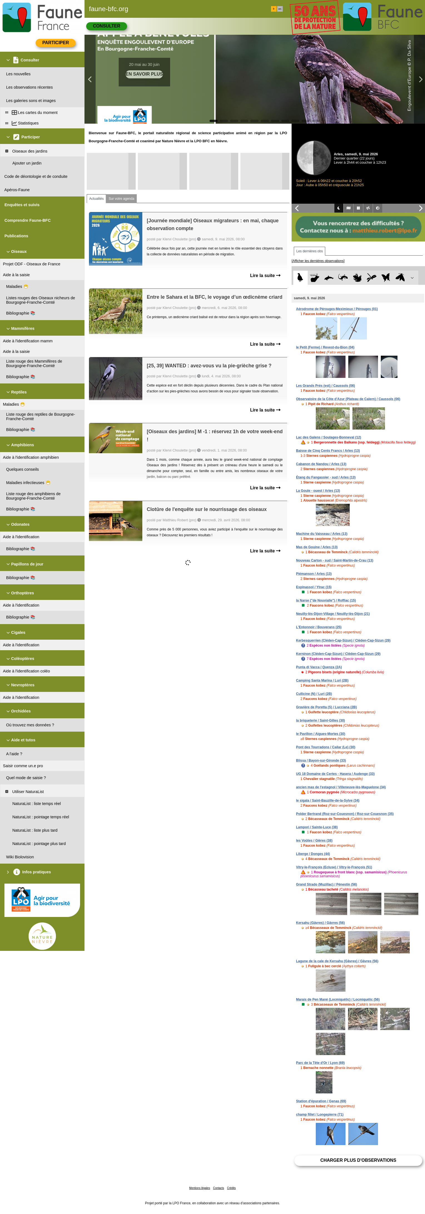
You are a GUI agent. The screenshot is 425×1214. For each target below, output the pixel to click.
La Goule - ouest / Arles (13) (318, 491)
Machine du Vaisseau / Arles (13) (321, 534)
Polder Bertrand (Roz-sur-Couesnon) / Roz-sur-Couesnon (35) (345, 814)
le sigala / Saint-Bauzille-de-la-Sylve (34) (327, 800)
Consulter (106, 26)
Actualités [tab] (96, 199)
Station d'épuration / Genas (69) (321, 1101)
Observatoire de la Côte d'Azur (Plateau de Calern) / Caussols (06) (348, 399)
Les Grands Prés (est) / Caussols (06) (325, 386)
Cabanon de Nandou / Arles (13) (321, 464)
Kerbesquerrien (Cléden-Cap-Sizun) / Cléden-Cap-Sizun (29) (343, 640)
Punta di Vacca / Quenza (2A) (319, 667)
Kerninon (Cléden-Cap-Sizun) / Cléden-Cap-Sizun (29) (338, 654)
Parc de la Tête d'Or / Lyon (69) (320, 1063)
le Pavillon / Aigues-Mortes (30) (320, 734)
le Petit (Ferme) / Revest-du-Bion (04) (325, 347)
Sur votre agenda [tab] (121, 199)
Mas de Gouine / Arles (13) (317, 547)
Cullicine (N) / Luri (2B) (314, 694)
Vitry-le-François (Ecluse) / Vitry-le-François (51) (334, 867)
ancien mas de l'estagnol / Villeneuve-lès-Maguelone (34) (341, 787)
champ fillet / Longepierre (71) (320, 1114)
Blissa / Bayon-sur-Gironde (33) (321, 760)
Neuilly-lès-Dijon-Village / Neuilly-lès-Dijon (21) (333, 614)
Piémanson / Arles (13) (314, 574)
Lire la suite (265, 275)
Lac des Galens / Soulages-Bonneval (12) (328, 437)
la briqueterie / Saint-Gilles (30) (320, 720)
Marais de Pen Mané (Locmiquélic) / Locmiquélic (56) (338, 999)
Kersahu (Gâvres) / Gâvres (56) (320, 923)
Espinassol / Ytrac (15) (314, 587)
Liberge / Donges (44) (313, 854)
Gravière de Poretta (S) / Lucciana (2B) (326, 707)
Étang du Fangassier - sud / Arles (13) (326, 477)
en (280, 9)
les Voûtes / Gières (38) (314, 840)
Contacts (218, 1188)
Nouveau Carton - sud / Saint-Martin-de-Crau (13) (334, 560)
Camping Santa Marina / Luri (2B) (322, 680)
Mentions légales (199, 1188)
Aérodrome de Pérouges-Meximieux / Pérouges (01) (337, 309)
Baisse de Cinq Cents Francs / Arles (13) (328, 451)
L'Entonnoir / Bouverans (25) (319, 627)
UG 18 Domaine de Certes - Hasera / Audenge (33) (335, 774)
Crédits (231, 1188)
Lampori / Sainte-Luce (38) (317, 827)
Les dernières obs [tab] (309, 251)
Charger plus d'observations (358, 1160)
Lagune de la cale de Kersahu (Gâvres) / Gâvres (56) (337, 961)
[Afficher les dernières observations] (318, 261)
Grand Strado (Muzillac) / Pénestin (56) (326, 884)
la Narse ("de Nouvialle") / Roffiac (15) (326, 600)
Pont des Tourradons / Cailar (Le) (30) (325, 747)
